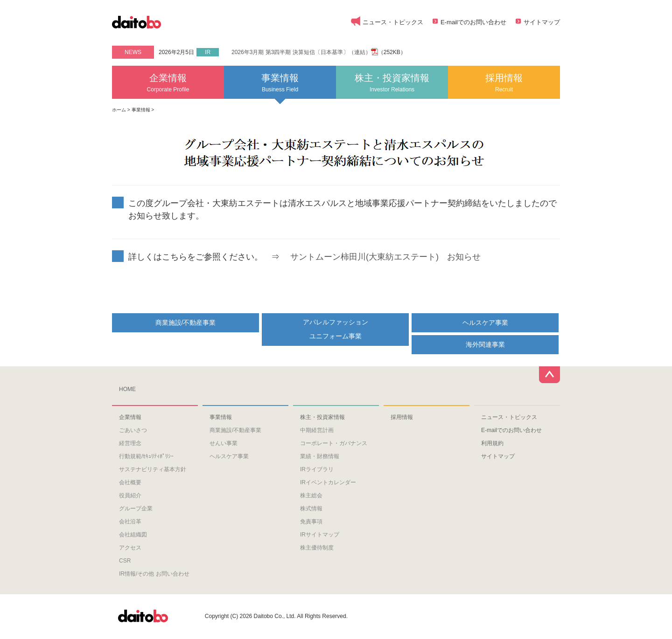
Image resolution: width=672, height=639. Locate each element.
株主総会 (311, 495)
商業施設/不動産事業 (185, 322)
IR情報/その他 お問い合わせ (154, 573)
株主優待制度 (317, 547)
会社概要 (130, 482)
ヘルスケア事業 (485, 322)
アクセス (130, 547)
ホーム (119, 109)
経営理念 (130, 443)
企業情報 (168, 83)
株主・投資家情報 (392, 83)
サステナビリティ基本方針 (152, 469)
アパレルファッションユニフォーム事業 (335, 328)
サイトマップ (542, 22)
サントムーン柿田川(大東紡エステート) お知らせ (385, 256)
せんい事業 (224, 443)
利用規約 (492, 443)
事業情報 (280, 83)
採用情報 (504, 83)
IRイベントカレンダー (328, 482)
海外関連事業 (485, 344)
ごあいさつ (133, 430)
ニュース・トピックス (393, 22)
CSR (125, 560)
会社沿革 (130, 521)
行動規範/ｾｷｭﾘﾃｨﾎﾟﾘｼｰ (146, 456)
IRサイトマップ (319, 534)
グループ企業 (136, 508)
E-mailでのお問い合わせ (473, 22)
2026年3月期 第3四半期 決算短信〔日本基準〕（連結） (301, 52)
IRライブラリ (317, 469)
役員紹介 (130, 495)
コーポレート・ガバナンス (333, 443)
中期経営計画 (317, 430)
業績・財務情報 (319, 456)
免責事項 (311, 521)
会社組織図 (133, 534)
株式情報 (311, 508)
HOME (127, 389)
